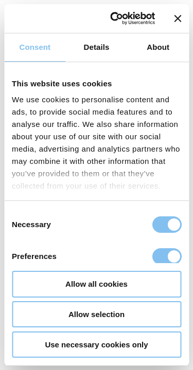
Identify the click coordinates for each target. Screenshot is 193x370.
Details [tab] (97, 47)
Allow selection (96, 314)
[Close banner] (177, 18)
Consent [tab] (34, 47)
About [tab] (158, 47)
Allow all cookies (96, 284)
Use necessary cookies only (96, 344)
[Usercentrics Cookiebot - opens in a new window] (115, 18)
